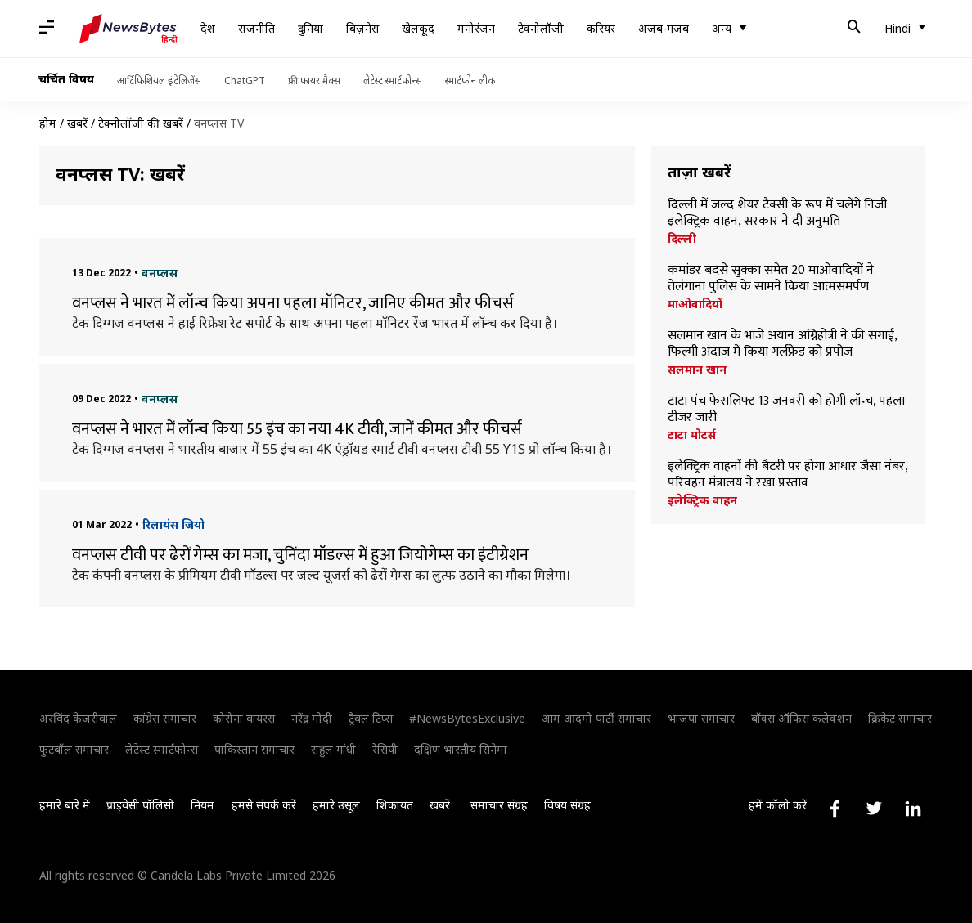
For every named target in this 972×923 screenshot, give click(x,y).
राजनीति (256, 28)
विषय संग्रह (567, 805)
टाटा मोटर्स (692, 435)
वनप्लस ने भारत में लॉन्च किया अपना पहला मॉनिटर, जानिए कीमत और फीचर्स (293, 303)
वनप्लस (160, 272)
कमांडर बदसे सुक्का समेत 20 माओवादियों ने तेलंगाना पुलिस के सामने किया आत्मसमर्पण (771, 278)
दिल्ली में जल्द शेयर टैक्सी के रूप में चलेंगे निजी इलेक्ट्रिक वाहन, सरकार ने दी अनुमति (777, 213)
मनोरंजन (476, 28)
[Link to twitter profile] (873, 808)
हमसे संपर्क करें (264, 805)
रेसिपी (385, 749)
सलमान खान (697, 369)
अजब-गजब (663, 28)
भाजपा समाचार (701, 718)
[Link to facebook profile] (834, 808)
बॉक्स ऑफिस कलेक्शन (801, 718)
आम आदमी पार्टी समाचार (596, 718)
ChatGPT (244, 80)
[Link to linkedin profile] (913, 808)
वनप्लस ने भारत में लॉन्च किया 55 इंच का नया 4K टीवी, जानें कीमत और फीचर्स (297, 429)
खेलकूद (418, 28)
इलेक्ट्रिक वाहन (702, 500)
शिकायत (394, 805)
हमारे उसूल (336, 805)
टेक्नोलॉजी (541, 28)
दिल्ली (682, 238)
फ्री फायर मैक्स (314, 80)
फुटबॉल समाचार (74, 749)
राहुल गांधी (333, 749)
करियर (601, 28)
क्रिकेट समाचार (900, 718)
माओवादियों (695, 304)
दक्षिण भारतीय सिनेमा (460, 749)
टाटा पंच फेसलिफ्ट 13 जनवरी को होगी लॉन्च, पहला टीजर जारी (786, 409)
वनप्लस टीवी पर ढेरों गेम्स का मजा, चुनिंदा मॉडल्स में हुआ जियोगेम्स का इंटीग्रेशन (300, 555)
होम (47, 123)
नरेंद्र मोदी (311, 718)
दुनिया (310, 28)
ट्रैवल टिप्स (371, 718)
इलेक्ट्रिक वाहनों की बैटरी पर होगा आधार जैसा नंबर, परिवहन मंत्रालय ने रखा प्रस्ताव (787, 475)
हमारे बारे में (64, 805)
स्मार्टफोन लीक (470, 80)
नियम (202, 805)
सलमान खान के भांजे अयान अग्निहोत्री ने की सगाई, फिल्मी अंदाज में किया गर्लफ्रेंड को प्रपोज (782, 344)
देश (207, 28)
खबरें (77, 123)
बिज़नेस (362, 28)
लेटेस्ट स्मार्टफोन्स (392, 80)
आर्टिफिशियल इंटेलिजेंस (159, 80)
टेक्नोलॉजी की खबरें (140, 123)
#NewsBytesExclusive (467, 718)
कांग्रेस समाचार (164, 718)
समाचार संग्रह (499, 805)
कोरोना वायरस (244, 718)
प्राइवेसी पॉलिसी (140, 805)
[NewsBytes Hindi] (128, 28)
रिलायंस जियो (173, 524)
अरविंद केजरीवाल (78, 718)
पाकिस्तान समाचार (254, 749)
